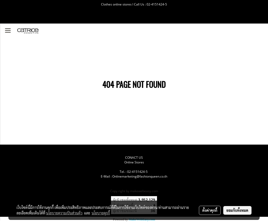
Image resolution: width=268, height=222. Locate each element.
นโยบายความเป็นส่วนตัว (64, 212)
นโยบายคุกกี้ (101, 212)
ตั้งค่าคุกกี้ (209, 210)
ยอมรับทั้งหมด (237, 210)
